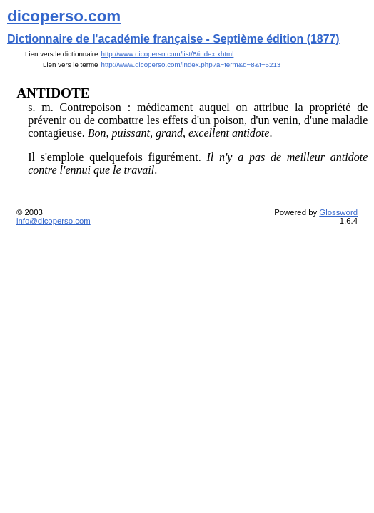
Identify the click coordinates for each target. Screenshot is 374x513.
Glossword (338, 212)
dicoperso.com (64, 16)
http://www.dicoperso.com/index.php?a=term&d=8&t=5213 (191, 64)
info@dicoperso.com (53, 221)
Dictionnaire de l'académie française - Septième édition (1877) (173, 39)
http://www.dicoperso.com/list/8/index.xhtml (167, 54)
